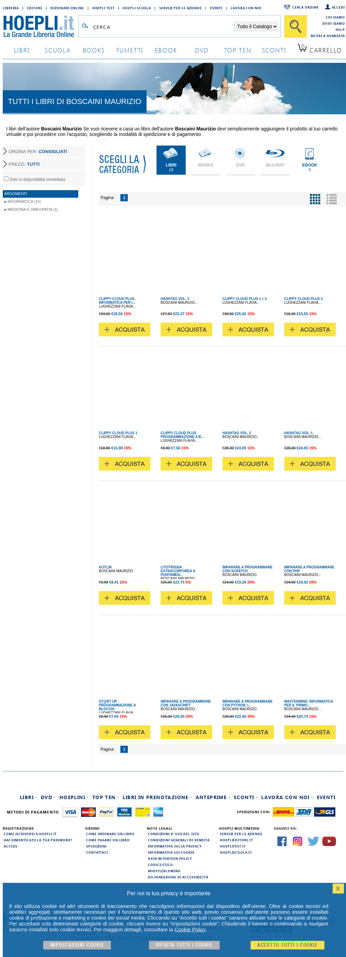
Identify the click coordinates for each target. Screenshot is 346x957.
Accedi (338, 7)
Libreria (11, 8)
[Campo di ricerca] (163, 26)
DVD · (48, 797)
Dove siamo (333, 23)
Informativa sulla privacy (174, 846)
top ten (238, 50)
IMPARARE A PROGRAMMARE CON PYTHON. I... (247, 703)
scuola (58, 50)
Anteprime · (213, 797)
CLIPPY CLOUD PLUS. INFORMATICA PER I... (117, 300)
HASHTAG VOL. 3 (175, 299)
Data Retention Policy (170, 858)
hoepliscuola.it (236, 852)
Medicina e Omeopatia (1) (33, 209)
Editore (34, 8)
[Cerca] (295, 26)
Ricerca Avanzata (328, 36)
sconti (274, 50)
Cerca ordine (305, 7)
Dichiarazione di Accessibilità (178, 877)
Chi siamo (335, 17)
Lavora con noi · (287, 797)
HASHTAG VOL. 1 (298, 433)
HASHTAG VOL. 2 (236, 433)
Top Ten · (105, 797)
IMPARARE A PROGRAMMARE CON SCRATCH (247, 569)
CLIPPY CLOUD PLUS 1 (118, 433)
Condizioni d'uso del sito (173, 834)
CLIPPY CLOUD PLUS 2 (303, 299)
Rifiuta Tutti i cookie (184, 945)
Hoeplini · (74, 797)
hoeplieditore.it (236, 840)
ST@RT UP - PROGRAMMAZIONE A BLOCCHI (117, 705)
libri (22, 50)
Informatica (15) (24, 201)
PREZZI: (24, 164)
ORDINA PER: (38, 151)
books (94, 50)
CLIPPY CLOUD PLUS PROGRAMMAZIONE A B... (182, 435)
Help (340, 29)
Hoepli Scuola (137, 8)
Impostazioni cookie (77, 945)
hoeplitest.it (233, 846)
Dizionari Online (67, 8)
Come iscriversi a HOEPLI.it (30, 834)
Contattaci (97, 852)
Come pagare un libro (108, 840)
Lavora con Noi (246, 8)
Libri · (28, 797)
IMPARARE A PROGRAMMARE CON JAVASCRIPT (186, 703)
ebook (166, 50)
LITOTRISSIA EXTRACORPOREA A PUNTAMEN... (178, 571)
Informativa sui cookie (171, 852)
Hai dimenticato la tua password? (38, 840)
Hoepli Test (103, 8)
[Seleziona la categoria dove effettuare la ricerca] (257, 26)
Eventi (216, 8)
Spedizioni (96, 846)
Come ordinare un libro (110, 834)
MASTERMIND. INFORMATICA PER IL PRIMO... (308, 703)
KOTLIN (105, 567)
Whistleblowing (164, 871)
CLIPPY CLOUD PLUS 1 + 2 (244, 299)
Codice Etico (160, 865)
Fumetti (129, 50)
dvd (202, 50)
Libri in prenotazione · (157, 797)
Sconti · (246, 797)
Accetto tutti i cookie (287, 945)
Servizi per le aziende (180, 8)
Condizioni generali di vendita (179, 840)
